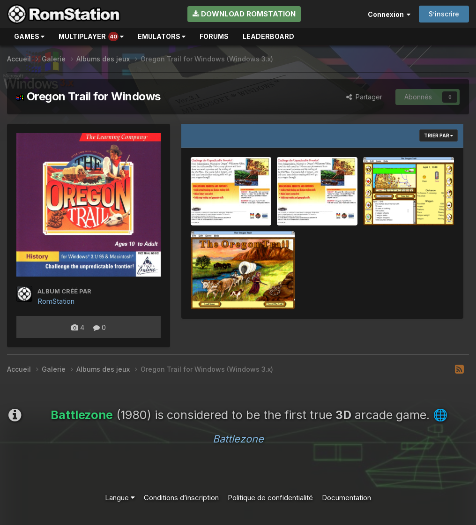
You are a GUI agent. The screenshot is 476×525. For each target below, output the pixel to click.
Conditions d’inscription (181, 497)
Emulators (162, 36)
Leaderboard (268, 36)
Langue (120, 497)
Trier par (438, 135)
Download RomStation (244, 13)
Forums (214, 36)
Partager (364, 97)
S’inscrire (444, 14)
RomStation (55, 301)
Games (29, 36)
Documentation (346, 497)
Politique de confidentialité (270, 497)
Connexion (389, 14)
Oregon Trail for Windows (88, 96)
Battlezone (238, 439)
